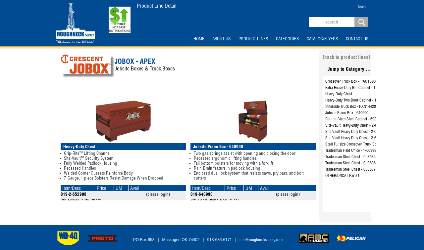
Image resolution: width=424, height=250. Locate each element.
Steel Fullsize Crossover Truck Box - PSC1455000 (363, 144)
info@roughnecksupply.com (261, 240)
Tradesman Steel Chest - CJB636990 (353, 163)
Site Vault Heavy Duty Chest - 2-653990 (355, 132)
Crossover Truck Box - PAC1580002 (353, 82)
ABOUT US (221, 39)
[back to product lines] (346, 57)
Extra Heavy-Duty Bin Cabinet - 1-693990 (357, 88)
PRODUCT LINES (253, 39)
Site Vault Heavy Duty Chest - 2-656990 (355, 138)
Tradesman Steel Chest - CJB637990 (353, 170)
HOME (198, 39)
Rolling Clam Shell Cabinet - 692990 (353, 119)
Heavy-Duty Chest (338, 94)
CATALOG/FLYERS (322, 39)
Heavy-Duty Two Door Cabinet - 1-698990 (357, 101)
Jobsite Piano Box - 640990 (346, 113)
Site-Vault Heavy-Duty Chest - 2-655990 (356, 126)
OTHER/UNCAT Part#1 (342, 176)
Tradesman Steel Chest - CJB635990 (353, 157)
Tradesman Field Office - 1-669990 (351, 151)
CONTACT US (357, 39)
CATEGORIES (287, 39)
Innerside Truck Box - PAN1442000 (352, 107)
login (362, 6)
